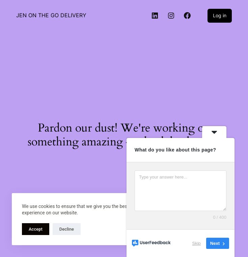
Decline (66, 229)
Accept (36, 229)
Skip (196, 243)
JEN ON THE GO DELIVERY (51, 15)
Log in (219, 15)
